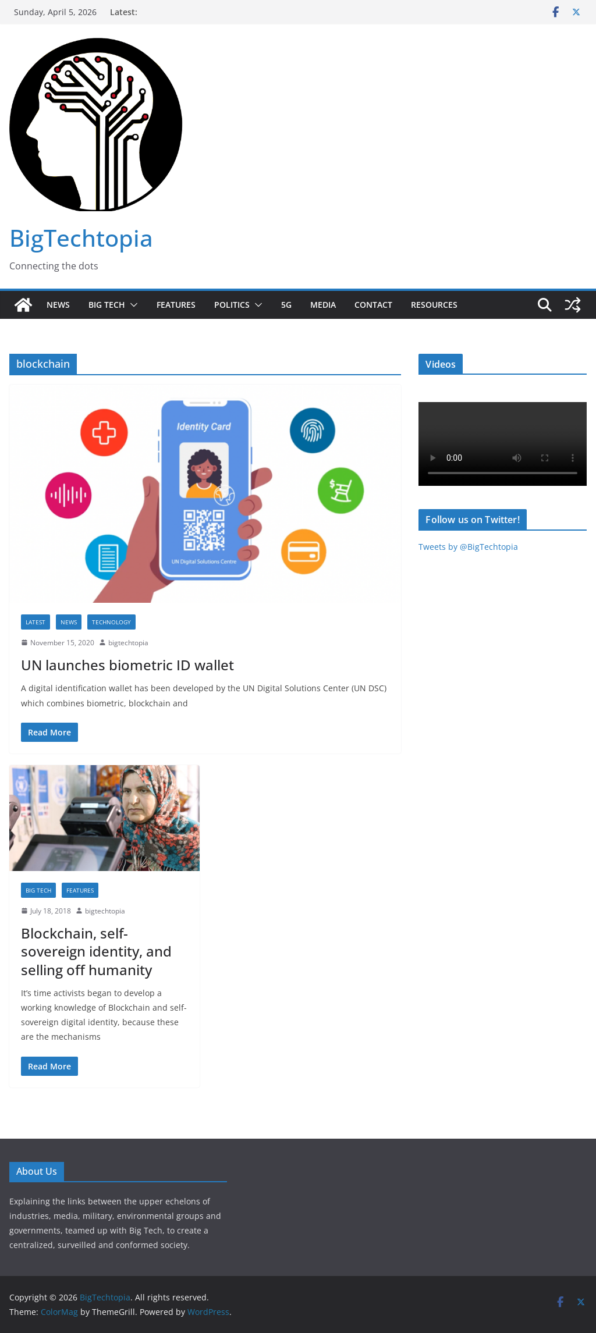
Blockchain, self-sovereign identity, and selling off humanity (96, 951)
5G (286, 304)
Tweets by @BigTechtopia (468, 546)
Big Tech (106, 304)
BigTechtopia (81, 238)
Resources (434, 304)
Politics (232, 304)
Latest (35, 622)
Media (323, 304)
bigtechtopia (128, 643)
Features (176, 304)
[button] (131, 305)
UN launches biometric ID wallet (127, 664)
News (58, 304)
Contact (373, 304)
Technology (111, 622)
